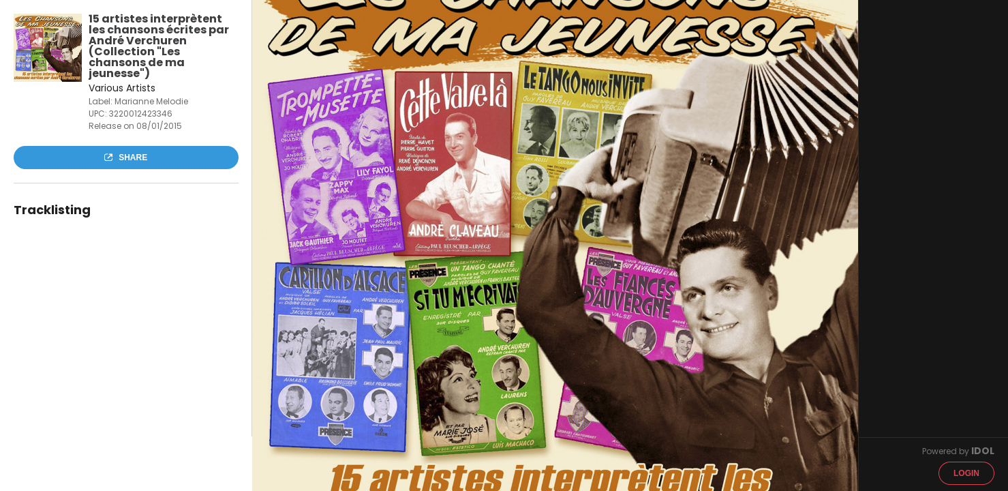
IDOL (982, 451)
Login (966, 473)
